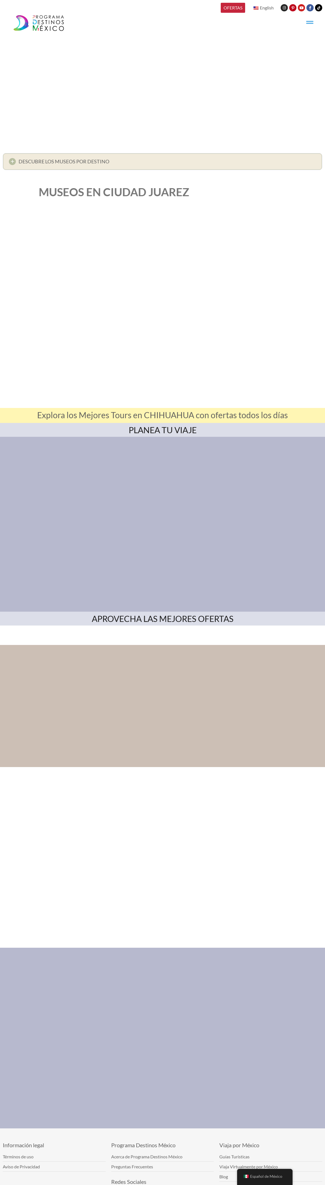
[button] (162, 163)
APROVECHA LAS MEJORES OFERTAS (162, 619)
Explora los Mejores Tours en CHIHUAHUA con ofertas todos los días (162, 415)
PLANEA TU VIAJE (163, 430)
